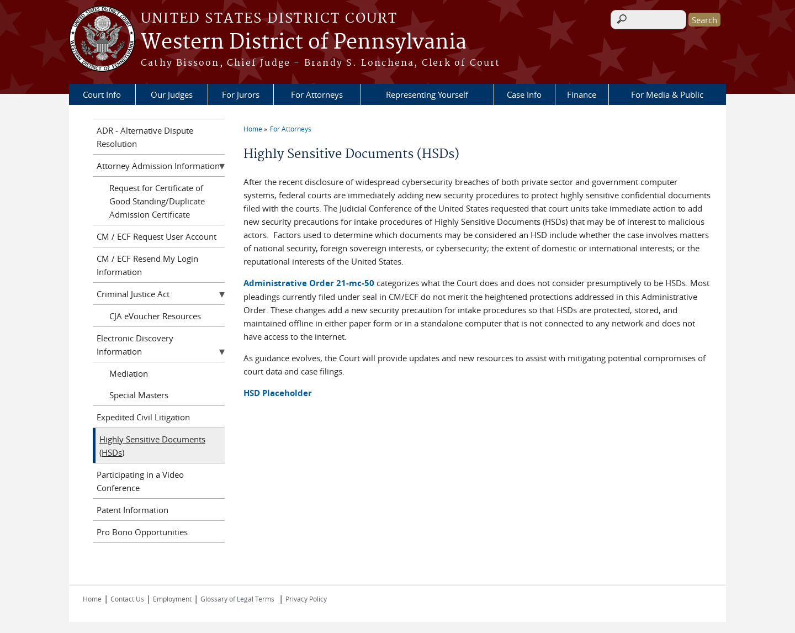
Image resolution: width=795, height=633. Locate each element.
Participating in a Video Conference (140, 481)
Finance (581, 94)
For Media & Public (667, 94)
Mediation (128, 373)
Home (252, 128)
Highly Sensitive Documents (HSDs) (152, 446)
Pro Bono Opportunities (142, 531)
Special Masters (138, 394)
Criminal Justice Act (133, 293)
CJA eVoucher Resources (155, 315)
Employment (172, 598)
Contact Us (127, 598)
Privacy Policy (306, 598)
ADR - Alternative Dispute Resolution (145, 137)
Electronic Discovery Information (135, 345)
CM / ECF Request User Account (156, 236)
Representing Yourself (427, 94)
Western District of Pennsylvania (304, 42)
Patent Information (132, 509)
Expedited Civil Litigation (143, 417)
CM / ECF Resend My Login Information (147, 265)
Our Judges (172, 94)
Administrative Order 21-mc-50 (308, 283)
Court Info (102, 94)
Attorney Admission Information (158, 165)
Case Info (524, 94)
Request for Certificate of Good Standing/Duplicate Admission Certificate (157, 201)
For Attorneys (317, 94)
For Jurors (240, 94)
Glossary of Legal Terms (237, 598)
